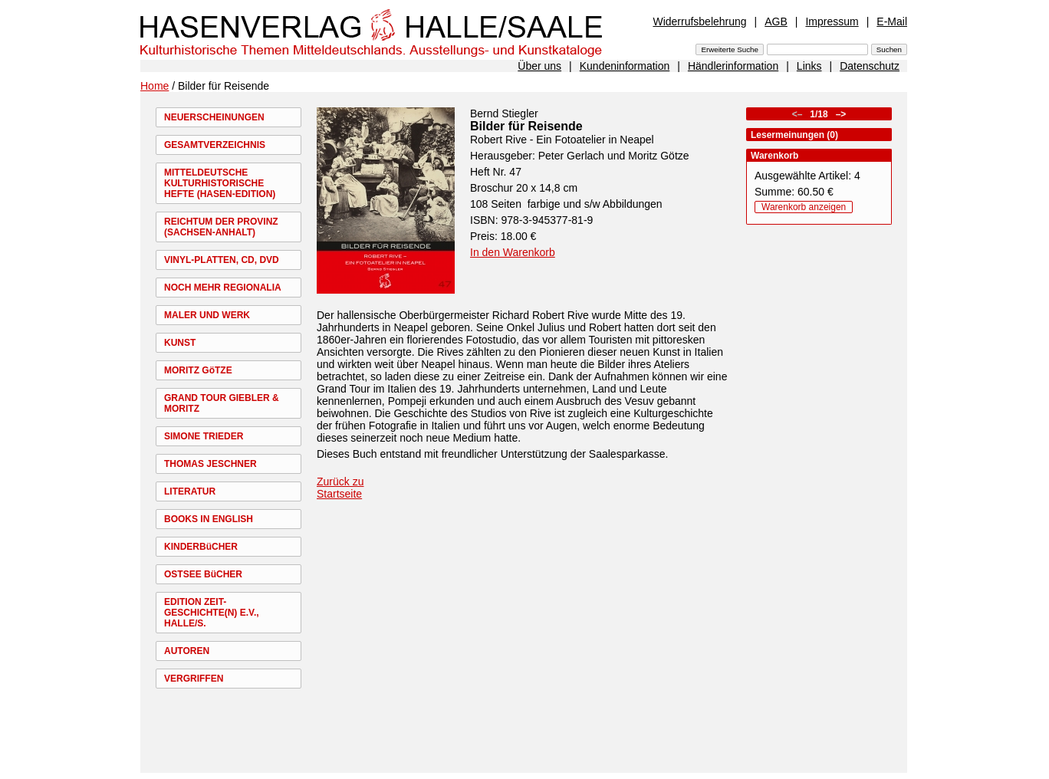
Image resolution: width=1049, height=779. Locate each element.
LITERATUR (189, 491)
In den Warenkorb (512, 252)
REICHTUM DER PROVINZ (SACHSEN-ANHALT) (221, 227)
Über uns (539, 66)
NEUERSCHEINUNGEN (214, 117)
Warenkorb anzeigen (803, 207)
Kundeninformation (625, 66)
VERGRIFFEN (193, 678)
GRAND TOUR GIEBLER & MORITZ (221, 403)
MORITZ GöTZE (198, 370)
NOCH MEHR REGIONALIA (222, 287)
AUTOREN (186, 651)
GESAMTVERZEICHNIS (214, 145)
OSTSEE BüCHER (203, 574)
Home (154, 86)
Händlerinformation (733, 66)
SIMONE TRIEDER (203, 436)
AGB (776, 21)
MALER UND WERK (207, 315)
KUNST (180, 342)
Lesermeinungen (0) (794, 135)
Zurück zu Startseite (340, 487)
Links (809, 66)
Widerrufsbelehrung (699, 21)
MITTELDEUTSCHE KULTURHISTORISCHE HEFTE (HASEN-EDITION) (219, 183)
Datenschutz (869, 66)
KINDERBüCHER (201, 546)
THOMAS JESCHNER (210, 464)
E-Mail (891, 21)
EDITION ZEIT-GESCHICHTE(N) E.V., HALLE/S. (211, 613)
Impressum (831, 21)
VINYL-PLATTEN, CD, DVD (221, 260)
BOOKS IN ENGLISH (208, 519)
